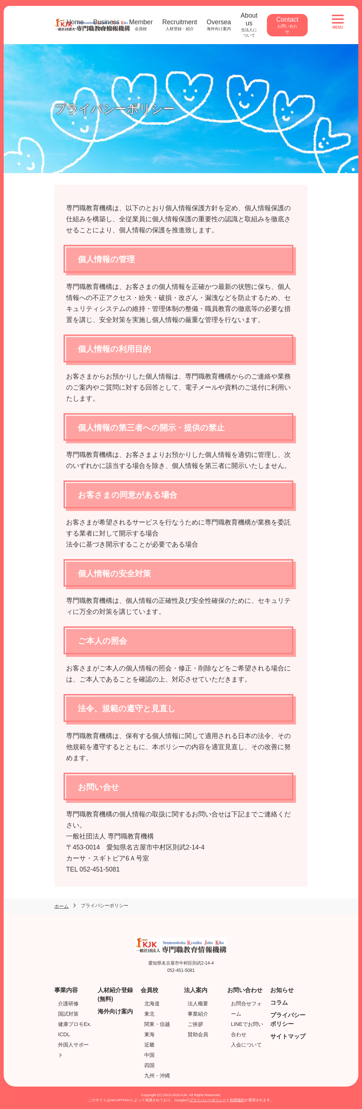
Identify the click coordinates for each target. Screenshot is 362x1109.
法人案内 (195, 990)
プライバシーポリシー (207, 1100)
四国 (149, 1065)
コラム (279, 1002)
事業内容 (66, 990)
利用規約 (237, 1100)
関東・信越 (157, 1024)
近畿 (149, 1045)
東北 (149, 1014)
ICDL (64, 1034)
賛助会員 (198, 1034)
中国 (149, 1055)
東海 (149, 1034)
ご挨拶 (195, 1024)
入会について (246, 1045)
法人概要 (198, 1003)
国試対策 (68, 1014)
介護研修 (68, 1003)
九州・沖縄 (157, 1075)
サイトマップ (287, 1036)
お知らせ (282, 990)
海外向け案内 (115, 1011)
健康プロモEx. (74, 1024)
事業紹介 (198, 1014)
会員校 (149, 990)
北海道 (152, 1003)
